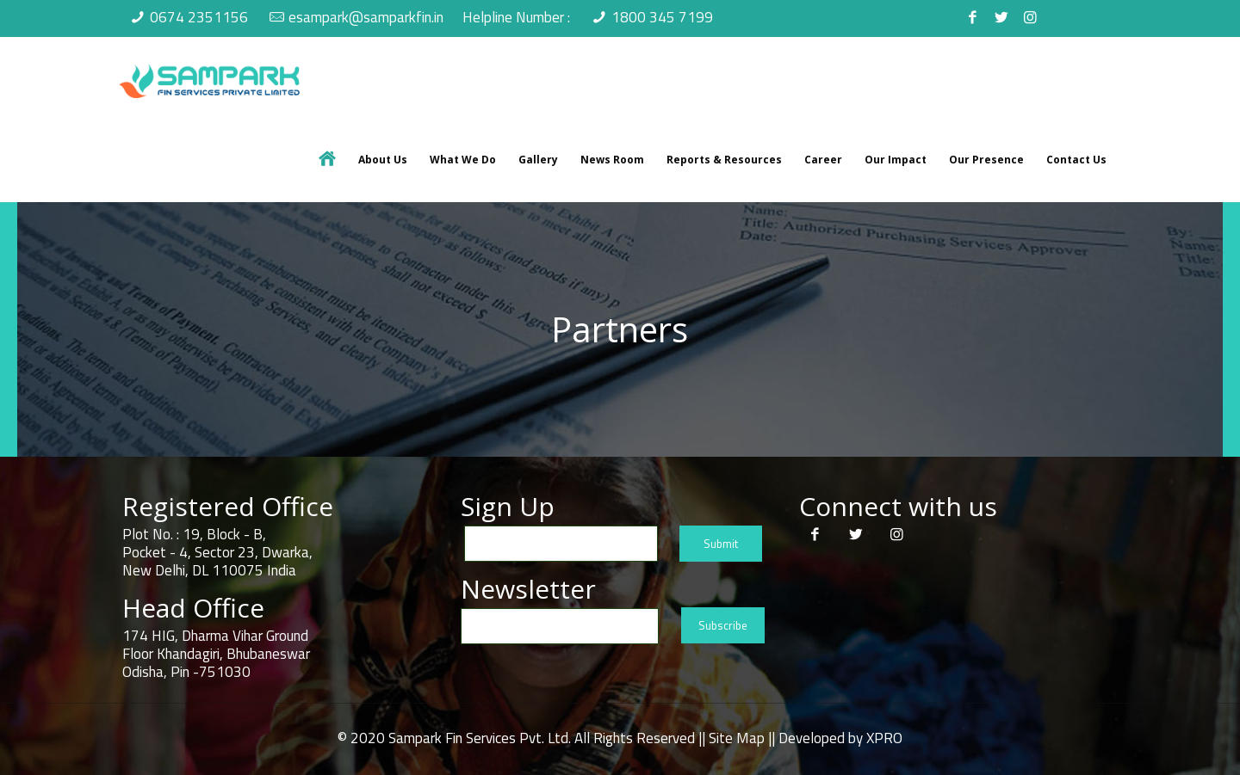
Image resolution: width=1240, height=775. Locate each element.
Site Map (737, 738)
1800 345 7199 (662, 17)
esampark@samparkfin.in (365, 17)
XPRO (884, 738)
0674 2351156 (199, 17)
